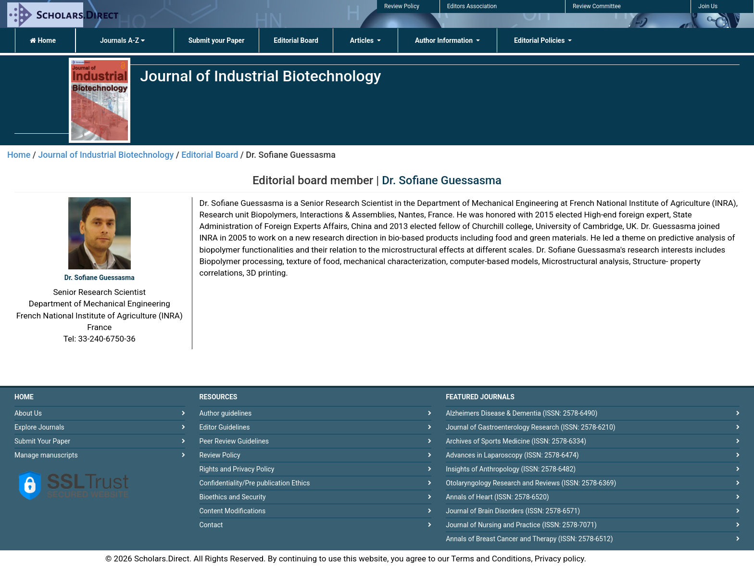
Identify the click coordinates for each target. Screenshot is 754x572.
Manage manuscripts (46, 455)
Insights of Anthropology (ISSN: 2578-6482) (511, 469)
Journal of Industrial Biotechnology (106, 155)
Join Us (707, 6)
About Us (28, 413)
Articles (363, 40)
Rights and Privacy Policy (237, 469)
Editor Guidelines (225, 427)
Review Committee (597, 6)
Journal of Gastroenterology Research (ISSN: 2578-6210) (531, 427)
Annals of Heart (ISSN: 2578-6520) (497, 497)
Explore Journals (39, 427)
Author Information (445, 40)
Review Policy (401, 6)
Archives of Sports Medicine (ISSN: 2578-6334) (516, 441)
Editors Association (472, 6)
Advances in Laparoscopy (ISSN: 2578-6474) (512, 455)
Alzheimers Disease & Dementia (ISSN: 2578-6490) (521, 413)
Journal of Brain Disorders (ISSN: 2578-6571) (513, 511)
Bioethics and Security (233, 497)
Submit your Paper (216, 40)
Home (43, 40)
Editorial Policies (540, 40)
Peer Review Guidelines (234, 441)
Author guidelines (226, 413)
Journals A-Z (122, 40)
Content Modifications (233, 511)
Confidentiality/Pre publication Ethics (255, 483)
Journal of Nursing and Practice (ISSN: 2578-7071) (521, 525)
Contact (211, 525)
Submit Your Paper (42, 441)
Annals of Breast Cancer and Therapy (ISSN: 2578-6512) (529, 539)
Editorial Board (296, 40)
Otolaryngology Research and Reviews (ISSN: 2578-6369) (531, 483)
